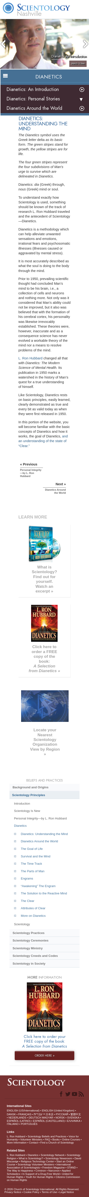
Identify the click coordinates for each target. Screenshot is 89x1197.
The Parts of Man (32, 871)
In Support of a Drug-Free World (41, 1173)
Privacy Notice (13, 1192)
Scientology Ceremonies (30, 940)
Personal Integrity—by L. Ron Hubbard (40, 818)
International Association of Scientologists (39, 1166)
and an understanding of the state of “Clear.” (43, 441)
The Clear (27, 901)
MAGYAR (47, 1117)
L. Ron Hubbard (31, 358)
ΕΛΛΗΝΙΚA (73, 1120)
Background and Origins (30, 787)
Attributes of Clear (33, 908)
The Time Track (31, 863)
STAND (71, 1167)
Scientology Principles (28, 795)
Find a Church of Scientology (57, 1142)
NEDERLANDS (17, 1117)
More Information (17, 1142)
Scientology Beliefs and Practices (47, 1136)
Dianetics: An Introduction (32, 89)
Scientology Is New (27, 811)
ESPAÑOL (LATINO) (19, 1120)
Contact (33, 1142)
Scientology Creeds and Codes (35, 956)
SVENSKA (73, 1117)
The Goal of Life (32, 849)
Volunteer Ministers (31, 1139)
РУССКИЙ (62, 1114)
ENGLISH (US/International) (23, 1110)
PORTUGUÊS (29, 1124)
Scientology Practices (29, 933)
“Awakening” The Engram (38, 886)
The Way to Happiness (20, 1170)
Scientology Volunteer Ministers (36, 1164)
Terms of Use (49, 1192)
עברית (38, 1114)
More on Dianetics (33, 915)
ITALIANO (13, 1124)
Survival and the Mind (36, 856)
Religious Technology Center (37, 1161)
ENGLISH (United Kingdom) (58, 1110)
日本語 (49, 1114)
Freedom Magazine (53, 1167)
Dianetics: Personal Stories (33, 98)
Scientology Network (53, 1155)
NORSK (60, 1117)
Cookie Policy (31, 1192)
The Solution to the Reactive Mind (44, 893)
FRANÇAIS (25, 1114)
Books (56, 1139)
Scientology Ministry (28, 948)
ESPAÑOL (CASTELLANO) (49, 1120)
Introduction (22, 803)
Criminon (41, 1170)
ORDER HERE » (45, 1055)
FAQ (47, 1139)
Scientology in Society (29, 963)
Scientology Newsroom (58, 1158)
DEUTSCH (35, 1117)
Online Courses (71, 1139)
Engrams (27, 878)
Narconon (54, 1170)
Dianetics (20, 825)
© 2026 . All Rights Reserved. (42, 1189)
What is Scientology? (31, 1158)
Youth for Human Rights (39, 1177)
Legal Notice (66, 1192)
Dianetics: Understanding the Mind (44, 834)
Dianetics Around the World (34, 108)
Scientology (22, 924)
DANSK (11, 1114)
